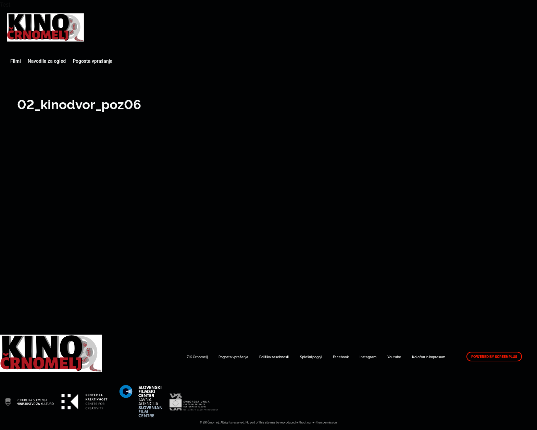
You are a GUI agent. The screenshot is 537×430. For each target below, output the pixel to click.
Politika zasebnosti (274, 357)
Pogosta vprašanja (92, 61)
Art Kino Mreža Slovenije (45, 27)
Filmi (15, 61)
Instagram (368, 357)
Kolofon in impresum (428, 357)
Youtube (394, 357)
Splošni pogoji (311, 357)
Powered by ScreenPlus (494, 356)
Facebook (341, 357)
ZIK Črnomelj (197, 357)
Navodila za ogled (47, 61)
